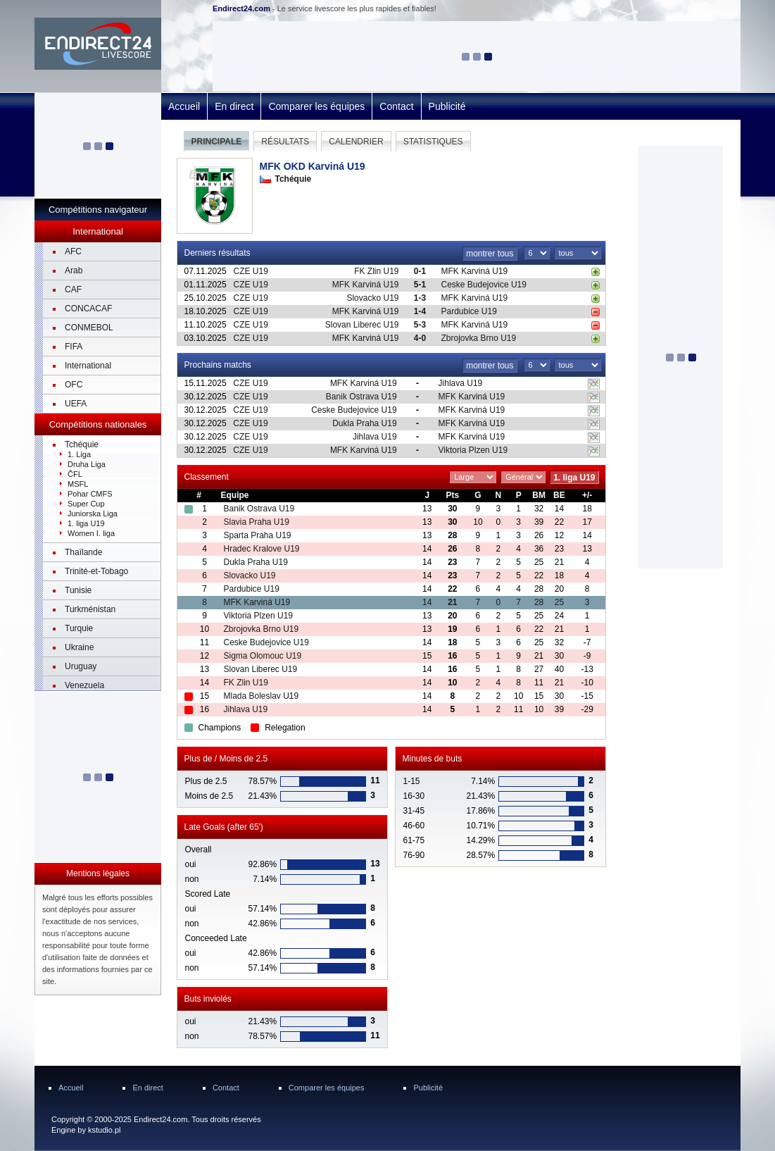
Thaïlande (83, 552)
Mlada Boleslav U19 (260, 696)
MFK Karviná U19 (474, 271)
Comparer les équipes (316, 106)
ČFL (75, 474)
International (88, 366)
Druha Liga (87, 464)
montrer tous (489, 254)
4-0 (420, 338)
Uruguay (80, 666)
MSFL (78, 484)
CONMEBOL (89, 327)
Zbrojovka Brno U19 (479, 338)
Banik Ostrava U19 (361, 397)
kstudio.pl (104, 1130)
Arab (73, 270)
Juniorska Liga (93, 513)
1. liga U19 (86, 523)
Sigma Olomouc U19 (262, 656)
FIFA (73, 346)
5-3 (420, 325)
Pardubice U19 (469, 311)
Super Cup (86, 503)
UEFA (76, 404)
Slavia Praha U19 (256, 522)
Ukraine (79, 647)
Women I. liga (91, 533)
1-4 (420, 311)
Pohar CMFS (90, 494)
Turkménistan (90, 609)
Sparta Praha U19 (257, 535)
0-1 (420, 271)
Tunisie (78, 590)
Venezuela (84, 685)
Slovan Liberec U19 (362, 325)
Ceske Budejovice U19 (484, 285)
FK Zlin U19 (376, 271)
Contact (396, 106)
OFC (73, 385)
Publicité (447, 106)
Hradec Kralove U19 (261, 549)
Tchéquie (82, 444)
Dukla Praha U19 (364, 423)
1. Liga (79, 454)
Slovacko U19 (372, 298)
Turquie (79, 628)
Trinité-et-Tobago (96, 571)
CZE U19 (251, 271)
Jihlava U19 (461, 383)
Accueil (184, 106)
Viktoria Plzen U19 (473, 450)
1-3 (420, 298)
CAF (73, 289)
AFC (73, 251)
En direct (234, 106)
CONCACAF (88, 308)
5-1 (420, 285)
